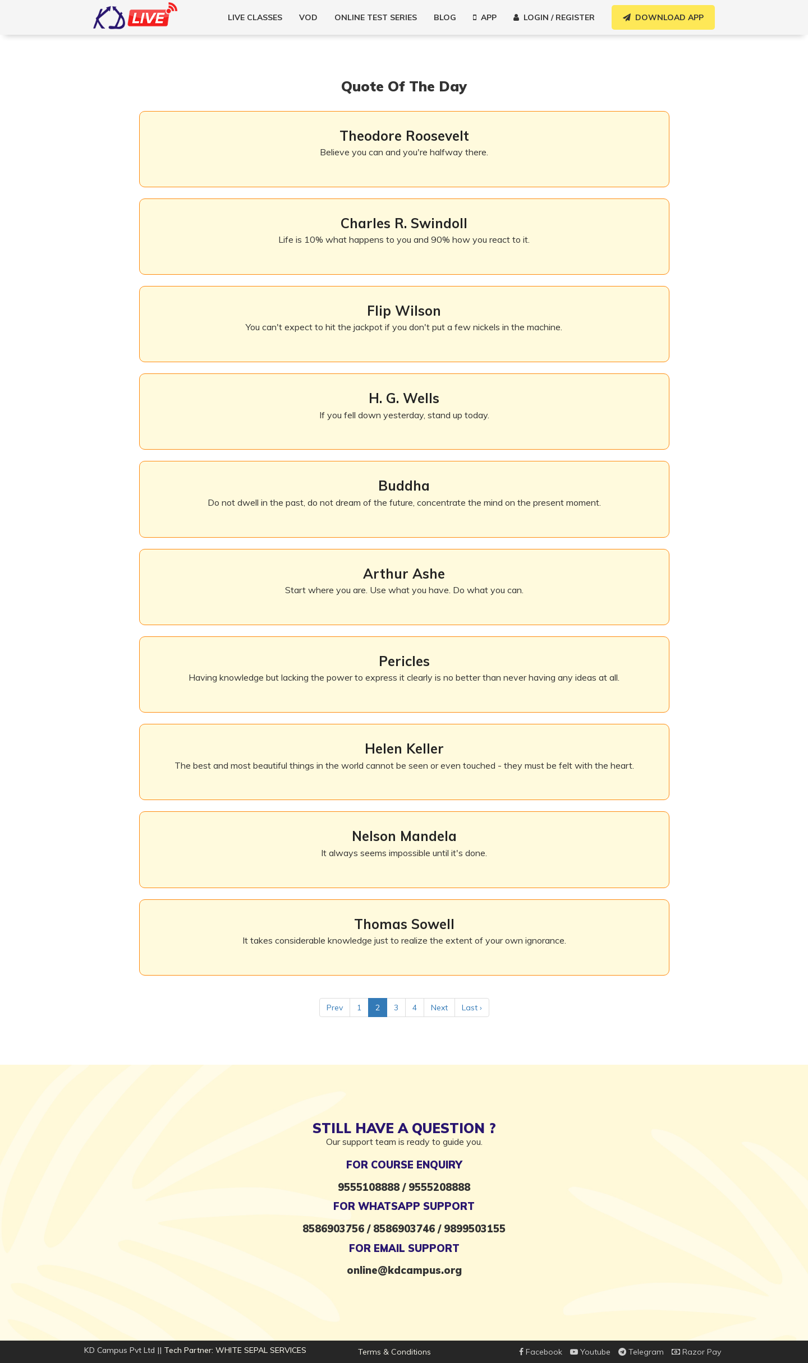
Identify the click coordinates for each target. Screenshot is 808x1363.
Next (439, 1007)
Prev (335, 1007)
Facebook (540, 1352)
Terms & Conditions (394, 1352)
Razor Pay (696, 1352)
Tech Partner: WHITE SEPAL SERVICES (235, 1350)
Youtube (590, 1352)
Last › (472, 1007)
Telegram (641, 1352)
